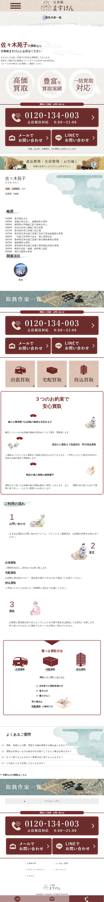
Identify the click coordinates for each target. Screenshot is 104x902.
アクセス (30, 876)
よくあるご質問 (61, 863)
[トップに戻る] (57, 11)
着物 (20, 279)
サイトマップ (60, 870)
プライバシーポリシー (36, 870)
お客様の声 (31, 863)
